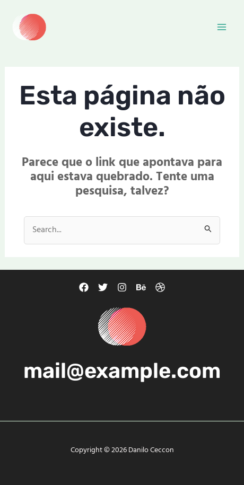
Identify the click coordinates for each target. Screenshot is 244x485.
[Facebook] (84, 287)
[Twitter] (103, 287)
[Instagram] (122, 287)
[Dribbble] (160, 287)
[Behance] (141, 287)
